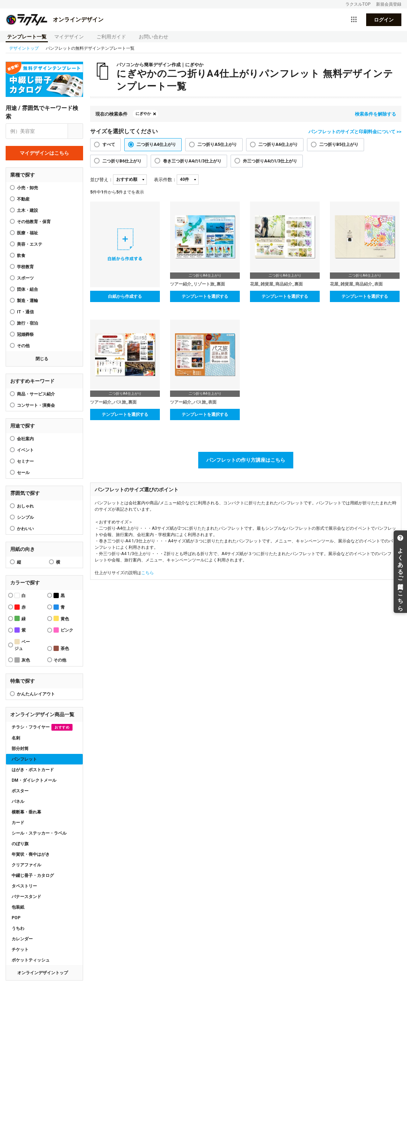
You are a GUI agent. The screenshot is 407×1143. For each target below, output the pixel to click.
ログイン (384, 20)
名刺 (16, 738)
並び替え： (101, 179)
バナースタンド (26, 896)
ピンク (63, 630)
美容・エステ (29, 244)
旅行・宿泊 (27, 323)
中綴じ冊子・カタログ (33, 875)
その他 (23, 345)
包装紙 (18, 907)
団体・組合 (27, 289)
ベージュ (22, 645)
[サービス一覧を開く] (354, 19)
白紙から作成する (125, 296)
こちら (147, 572)
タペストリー (24, 886)
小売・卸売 (27, 187)
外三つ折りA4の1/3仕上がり (270, 161)
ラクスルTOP (357, 4)
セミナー (25, 461)
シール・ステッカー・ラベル (39, 833)
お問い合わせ (153, 36)
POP (16, 917)
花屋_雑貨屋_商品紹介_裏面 (276, 284)
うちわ (18, 928)
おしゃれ (25, 506)
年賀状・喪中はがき (31, 854)
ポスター (20, 790)
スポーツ (25, 278)
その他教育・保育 (34, 221)
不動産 (23, 199)
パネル (18, 801)
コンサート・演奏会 (36, 405)
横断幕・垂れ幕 (26, 812)
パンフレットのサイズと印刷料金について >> (354, 131)
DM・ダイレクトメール (34, 780)
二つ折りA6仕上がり (278, 144)
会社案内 (25, 438)
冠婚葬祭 (25, 334)
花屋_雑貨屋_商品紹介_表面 (356, 284)
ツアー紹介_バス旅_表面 (193, 402)
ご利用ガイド (111, 36)
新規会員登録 (388, 4)
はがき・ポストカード (33, 769)
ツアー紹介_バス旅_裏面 (113, 402)
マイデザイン (69, 36)
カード (18, 822)
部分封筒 (20, 748)
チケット (20, 949)
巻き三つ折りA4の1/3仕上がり (192, 161)
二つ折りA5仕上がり (217, 144)
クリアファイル (26, 864)
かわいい (25, 528)
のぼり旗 (20, 843)
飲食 (21, 255)
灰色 (22, 660)
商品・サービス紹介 (36, 394)
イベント (25, 450)
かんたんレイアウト (36, 694)
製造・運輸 (27, 300)
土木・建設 (27, 210)
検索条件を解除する (375, 114)
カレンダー (22, 938)
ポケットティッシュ (31, 960)
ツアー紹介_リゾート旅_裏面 (197, 284)
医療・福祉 (27, 233)
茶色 (61, 648)
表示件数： (165, 179)
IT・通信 (25, 311)
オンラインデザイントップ (42, 972)
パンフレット (24, 759)
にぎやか (143, 113)
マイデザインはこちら (44, 153)
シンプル (25, 517)
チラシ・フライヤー (42, 727)
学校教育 (25, 266)
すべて (108, 144)
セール (23, 472)
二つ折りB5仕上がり (338, 144)
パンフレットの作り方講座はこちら (245, 460)
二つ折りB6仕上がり (122, 161)
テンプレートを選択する (205, 296)
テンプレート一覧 (26, 36)
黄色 (61, 618)
